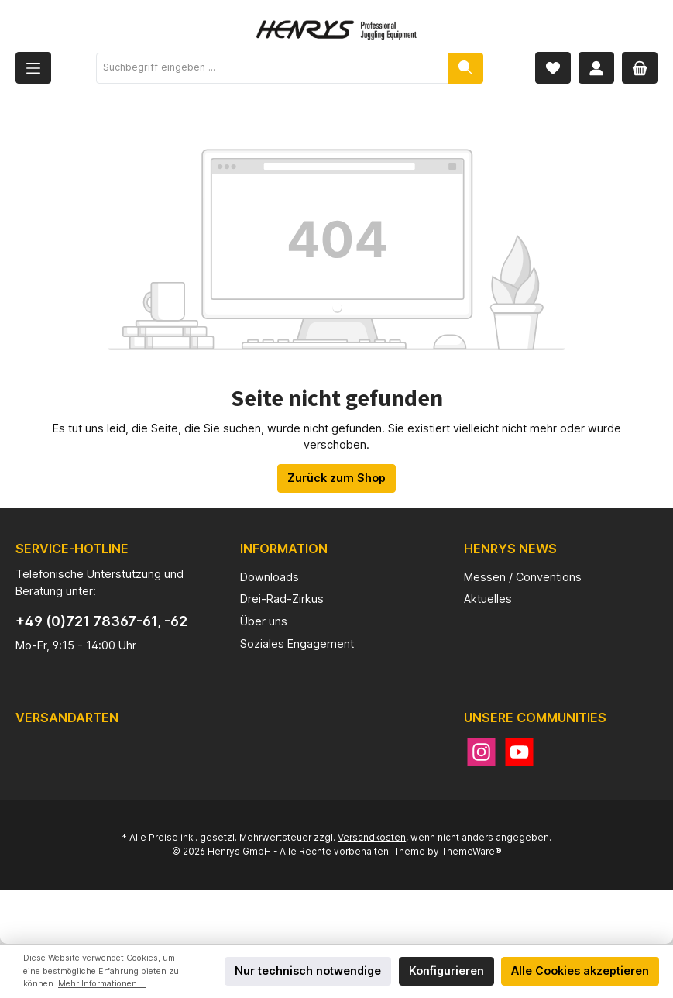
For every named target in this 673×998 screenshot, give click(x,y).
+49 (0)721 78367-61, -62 (101, 621)
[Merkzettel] (553, 68)
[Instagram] (481, 752)
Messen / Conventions (523, 576)
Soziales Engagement (297, 643)
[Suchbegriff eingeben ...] (272, 68)
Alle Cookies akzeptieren (580, 970)
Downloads (269, 576)
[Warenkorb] (640, 68)
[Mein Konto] (596, 68)
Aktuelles (488, 598)
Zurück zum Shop (336, 477)
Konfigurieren (446, 970)
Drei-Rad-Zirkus (282, 598)
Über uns (263, 621)
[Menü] (33, 68)
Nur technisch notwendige (308, 970)
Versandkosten (372, 837)
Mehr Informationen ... (102, 984)
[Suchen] (465, 68)
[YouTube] (519, 752)
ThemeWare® (471, 851)
